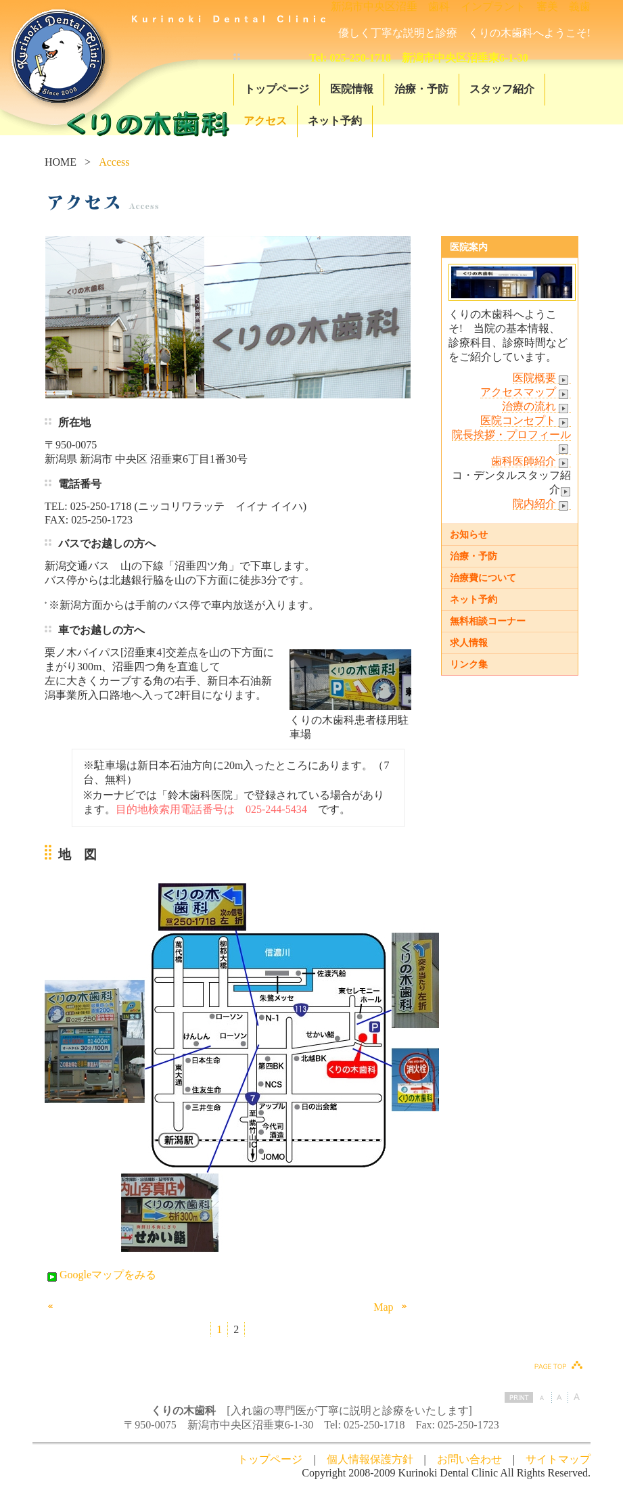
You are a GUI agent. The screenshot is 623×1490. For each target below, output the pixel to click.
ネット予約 (335, 120)
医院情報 (351, 89)
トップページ (276, 89)
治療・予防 (421, 89)
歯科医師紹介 (531, 461)
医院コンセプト (525, 421)
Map (392, 1307)
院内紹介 (542, 504)
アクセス (265, 120)
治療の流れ (536, 406)
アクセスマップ (525, 392)
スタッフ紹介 (501, 89)
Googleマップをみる (100, 1274)
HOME (60, 162)
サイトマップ (558, 1459)
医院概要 (542, 378)
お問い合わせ (469, 1459)
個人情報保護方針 (370, 1459)
